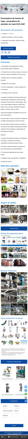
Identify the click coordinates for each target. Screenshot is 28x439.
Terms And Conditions (17, 432)
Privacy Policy (7, 432)
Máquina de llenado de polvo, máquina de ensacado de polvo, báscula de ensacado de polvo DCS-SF (13, 350)
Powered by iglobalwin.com (14, 434)
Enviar (14, 425)
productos (10, 11)
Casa (6, 11)
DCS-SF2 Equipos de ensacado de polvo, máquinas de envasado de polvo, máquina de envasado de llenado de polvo (13, 353)
